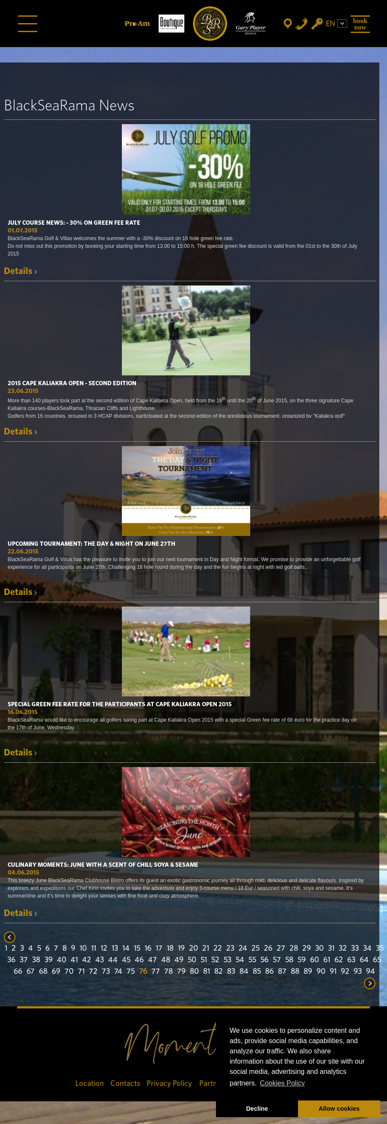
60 (314, 960)
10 (83, 948)
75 (131, 971)
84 (243, 971)
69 (56, 971)
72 (93, 971)
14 (126, 948)
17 (159, 948)
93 (358, 971)
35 (380, 948)
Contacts (125, 1083)
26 (268, 948)
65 (377, 960)
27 (281, 948)
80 (194, 971)
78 (168, 971)
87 (282, 971)
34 (367, 948)
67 (31, 971)
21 (205, 948)
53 (227, 960)
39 (48, 960)
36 (11, 960)
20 (193, 948)
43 (99, 960)
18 (170, 948)
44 (113, 960)
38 (36, 960)
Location (89, 1083)
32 (343, 948)
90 (320, 971)
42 (86, 960)
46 (139, 960)
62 (338, 960)
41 (74, 960)
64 (364, 960)
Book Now (360, 23)
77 (155, 971)
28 (294, 948)
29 (306, 948)
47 (152, 960)
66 (18, 971)
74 (118, 971)
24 (243, 948)
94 (370, 971)
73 (106, 971)
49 (178, 960)
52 (215, 960)
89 (308, 971)
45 (126, 960)
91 (333, 971)
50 (192, 960)
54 (240, 960)
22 (217, 948)
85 (257, 971)
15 (137, 948)
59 (302, 960)
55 (252, 960)
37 (24, 960)
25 (255, 948)
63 (351, 960)
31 (331, 948)
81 (206, 971)
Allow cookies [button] (339, 1108)
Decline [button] (257, 1108)
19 (181, 948)
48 (165, 960)
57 (277, 960)
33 (355, 948)
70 (69, 971)
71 (81, 971)
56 (264, 960)
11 (93, 948)
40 (61, 960)
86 (269, 971)
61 (326, 960)
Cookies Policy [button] (282, 1083)
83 (231, 971)
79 (181, 971)
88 (295, 971)
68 (43, 971)
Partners (213, 1083)
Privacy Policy (170, 1083)
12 (103, 948)
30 (319, 948)
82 (218, 971)
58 (289, 960)
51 (204, 960)
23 (230, 948)
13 (115, 948)
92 (345, 971)
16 (148, 948)
